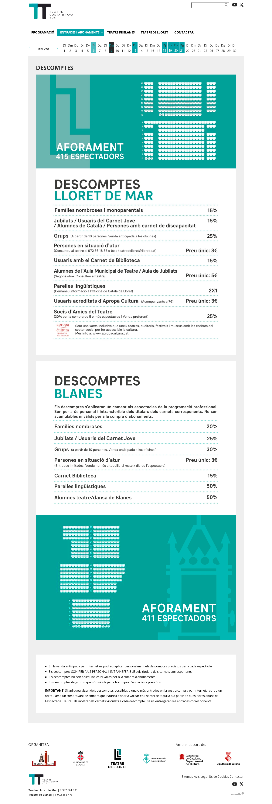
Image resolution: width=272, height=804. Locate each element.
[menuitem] (234, 5)
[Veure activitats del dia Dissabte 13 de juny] (135, 48)
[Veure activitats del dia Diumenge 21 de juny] (182, 48)
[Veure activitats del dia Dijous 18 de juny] (164, 48)
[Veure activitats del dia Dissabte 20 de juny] (175, 48)
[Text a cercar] (210, 5)
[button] (227, 5)
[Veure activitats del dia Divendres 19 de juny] (170, 48)
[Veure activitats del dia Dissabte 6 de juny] (93, 48)
